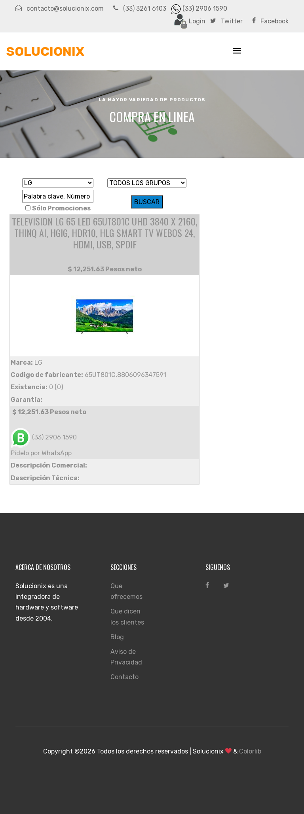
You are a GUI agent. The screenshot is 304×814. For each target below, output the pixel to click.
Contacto (124, 677)
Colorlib (250, 751)
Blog (117, 637)
